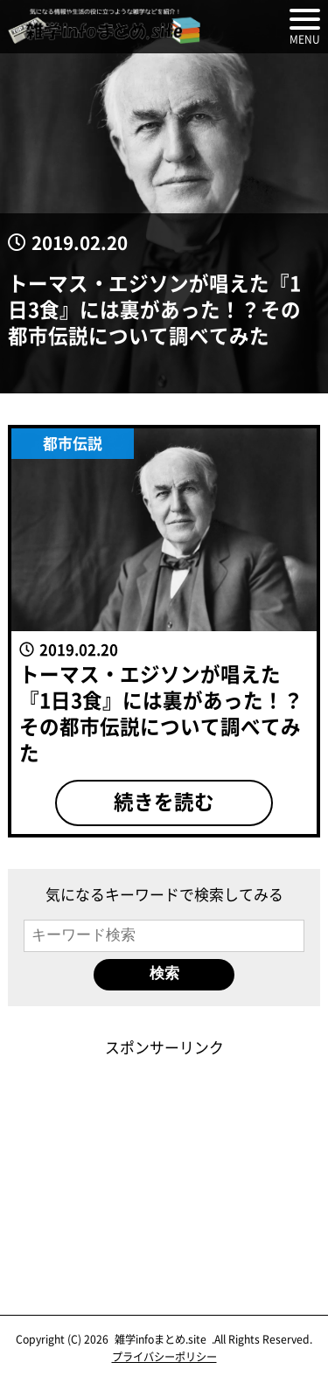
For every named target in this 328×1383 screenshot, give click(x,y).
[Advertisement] (164, 1168)
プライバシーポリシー (164, 1357)
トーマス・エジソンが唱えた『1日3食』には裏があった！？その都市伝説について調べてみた (154, 308)
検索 (164, 973)
